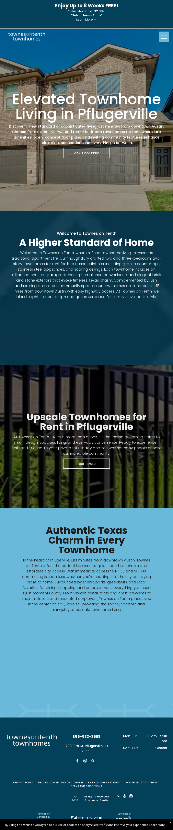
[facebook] (77, 761)
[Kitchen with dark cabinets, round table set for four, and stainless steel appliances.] (30, 325)
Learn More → (86, 19)
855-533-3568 (86, 736)
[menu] (164, 37)
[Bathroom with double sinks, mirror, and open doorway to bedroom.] (143, 325)
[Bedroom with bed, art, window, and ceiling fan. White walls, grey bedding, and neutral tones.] (105, 325)
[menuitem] (23, 782)
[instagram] (85, 761)
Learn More (157, 825)
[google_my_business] (93, 761)
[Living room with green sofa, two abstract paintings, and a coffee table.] (67, 325)
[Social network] (118, 796)
